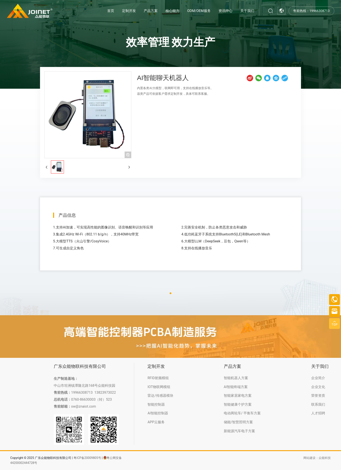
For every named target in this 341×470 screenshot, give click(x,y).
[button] (170, 293)
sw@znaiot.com (83, 406)
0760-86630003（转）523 (91, 399)
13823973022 (105, 392)
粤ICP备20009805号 (87, 458)
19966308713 (82, 392)
